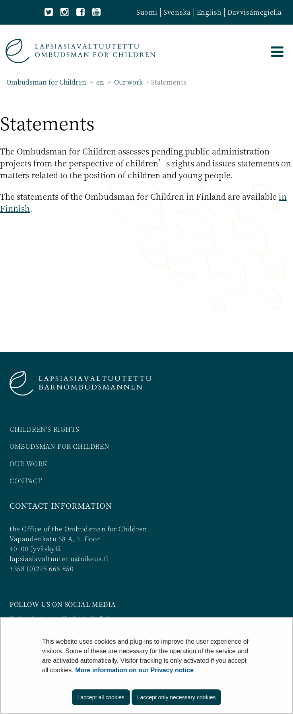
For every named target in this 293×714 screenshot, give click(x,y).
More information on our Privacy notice (134, 670)
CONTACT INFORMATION (61, 505)
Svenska (176, 12)
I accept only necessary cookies (176, 697)
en (99, 82)
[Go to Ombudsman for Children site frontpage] (80, 51)
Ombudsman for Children (46, 82)
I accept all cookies (101, 697)
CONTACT (26, 480)
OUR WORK (28, 463)
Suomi (146, 12)
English (209, 12)
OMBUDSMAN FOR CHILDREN (59, 446)
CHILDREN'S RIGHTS (44, 429)
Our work (128, 82)
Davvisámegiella (254, 12)
